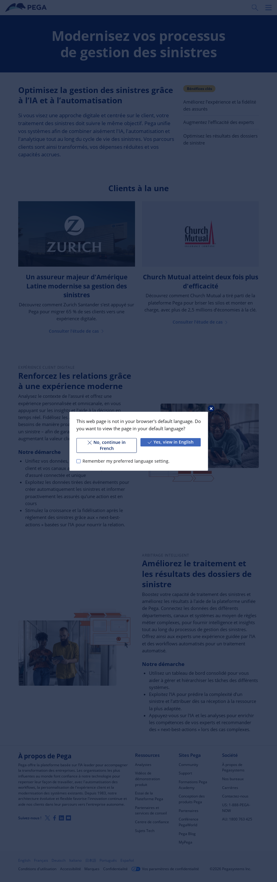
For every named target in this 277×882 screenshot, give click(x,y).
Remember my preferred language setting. (126, 461)
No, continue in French (107, 445)
